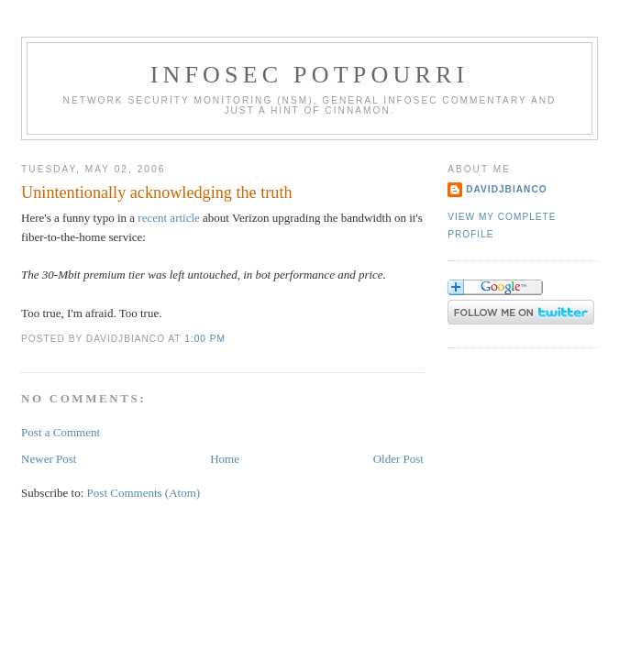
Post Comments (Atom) (144, 493)
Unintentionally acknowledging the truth (157, 192)
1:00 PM (205, 339)
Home (224, 459)
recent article (168, 218)
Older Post (398, 459)
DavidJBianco (506, 189)
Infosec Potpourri (310, 74)
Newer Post (48, 459)
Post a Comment (60, 432)
